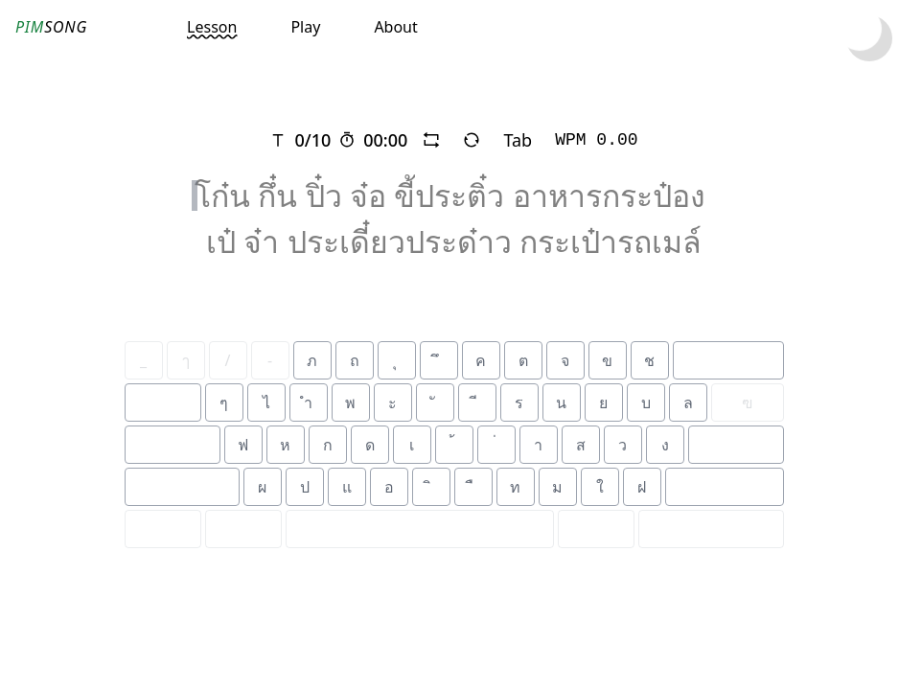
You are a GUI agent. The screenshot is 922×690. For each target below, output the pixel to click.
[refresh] (471, 140)
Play (305, 26)
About (395, 26)
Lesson (212, 26)
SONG (51, 26)
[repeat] (431, 140)
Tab (517, 139)
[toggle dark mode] (869, 38)
